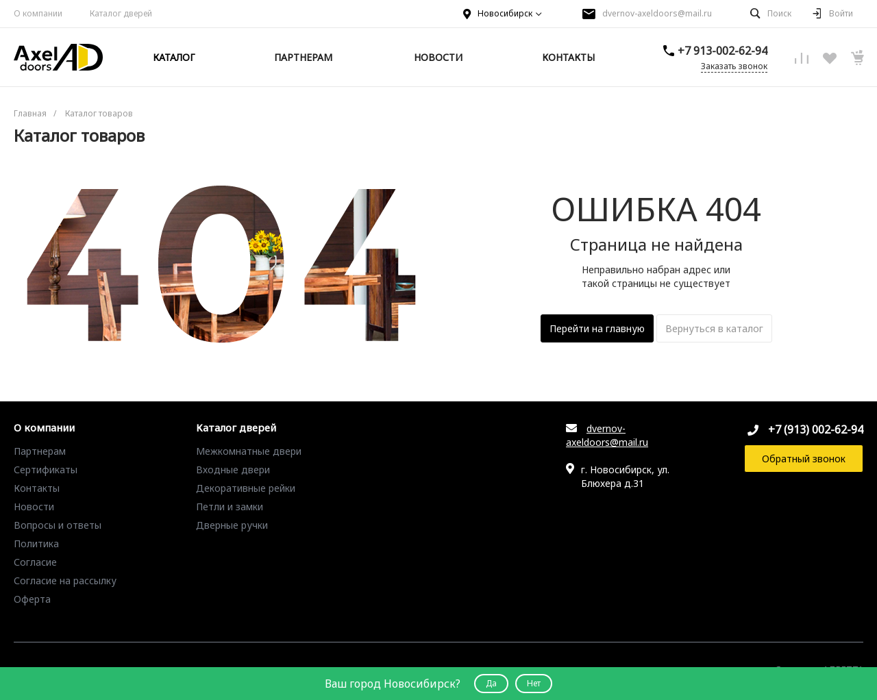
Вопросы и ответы (57, 525)
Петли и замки (229, 506)
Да (491, 683)
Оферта (32, 598)
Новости (34, 506)
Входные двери (233, 469)
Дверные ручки (232, 525)
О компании (38, 13)
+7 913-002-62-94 (722, 50)
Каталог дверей (236, 428)
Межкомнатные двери (248, 451)
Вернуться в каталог (714, 328)
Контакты (37, 488)
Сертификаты (45, 469)
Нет (534, 683)
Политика (36, 543)
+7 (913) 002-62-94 (815, 429)
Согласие (35, 561)
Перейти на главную (597, 328)
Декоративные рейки (245, 488)
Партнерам (40, 451)
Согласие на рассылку (65, 580)
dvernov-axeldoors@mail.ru (657, 13)
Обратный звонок (803, 458)
